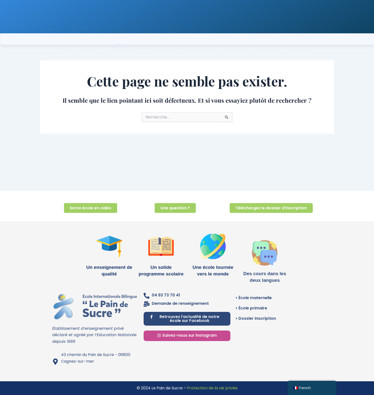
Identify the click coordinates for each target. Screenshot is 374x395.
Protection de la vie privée (212, 388)
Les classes (125, 39)
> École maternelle (253, 298)
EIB (64, 39)
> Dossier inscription (255, 318)
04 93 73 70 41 (166, 295)
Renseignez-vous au (211, 14)
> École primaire (251, 308)
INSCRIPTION (202, 39)
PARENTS (300, 39)
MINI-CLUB (238, 39)
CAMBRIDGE (165, 39)
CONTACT (270, 39)
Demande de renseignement (180, 303)
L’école (88, 39)
